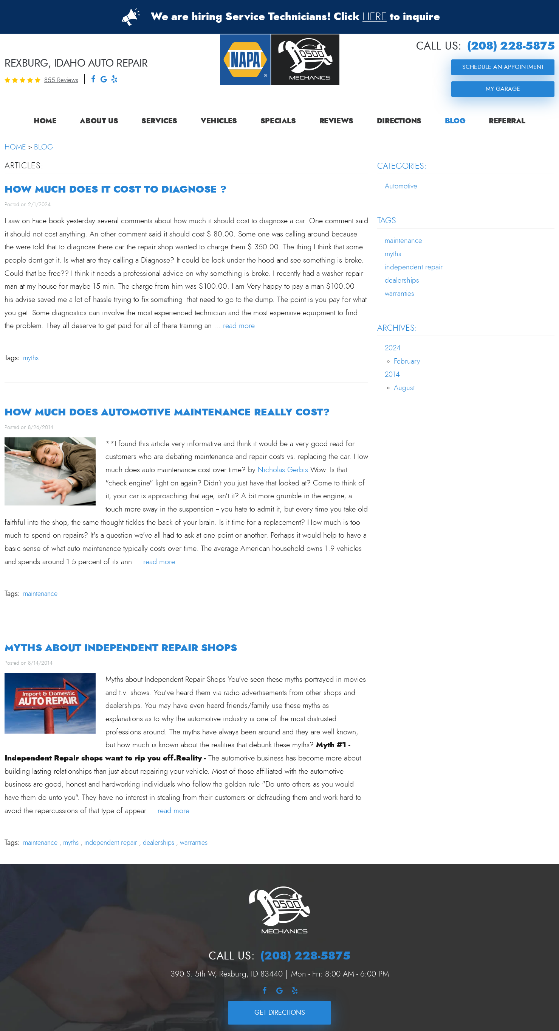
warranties (193, 843)
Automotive (401, 186)
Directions (399, 121)
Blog (455, 121)
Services (159, 121)
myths (31, 358)
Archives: (397, 328)
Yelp (114, 80)
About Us (99, 121)
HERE (374, 17)
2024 (393, 348)
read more (239, 326)
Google (103, 80)
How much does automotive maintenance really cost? (167, 412)
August (404, 388)
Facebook (93, 80)
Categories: (402, 166)
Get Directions (279, 1012)
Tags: (388, 220)
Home (45, 121)
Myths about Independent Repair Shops (121, 648)
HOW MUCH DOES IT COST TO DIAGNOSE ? (115, 189)
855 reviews (61, 80)
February (407, 361)
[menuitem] (45, 121)
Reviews (336, 121)
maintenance (40, 594)
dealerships (158, 843)
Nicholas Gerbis (283, 470)
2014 (392, 374)
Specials (278, 121)
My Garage (503, 89)
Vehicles (219, 121)
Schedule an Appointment (503, 67)
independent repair (110, 843)
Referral (507, 121)
